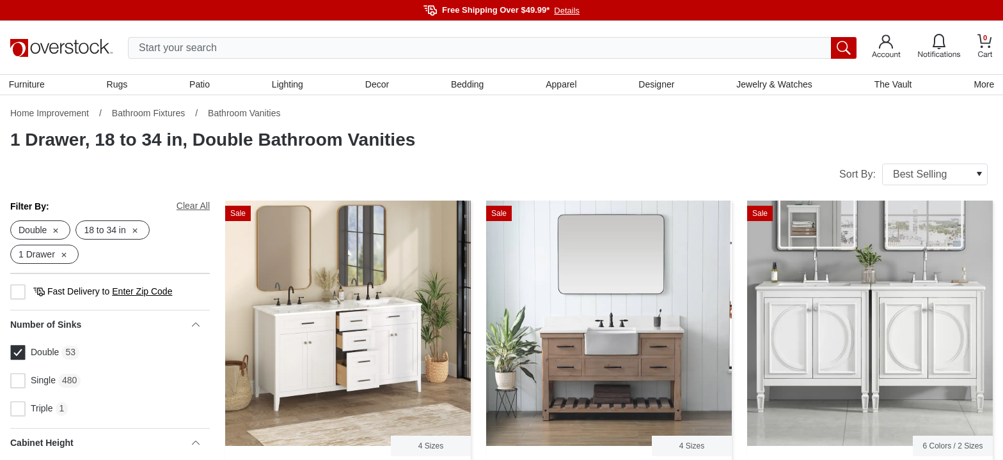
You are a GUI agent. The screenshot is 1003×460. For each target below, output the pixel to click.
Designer (656, 85)
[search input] (492, 48)
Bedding (467, 85)
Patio (201, 85)
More (982, 85)
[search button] (844, 48)
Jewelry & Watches (774, 85)
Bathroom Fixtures (148, 114)
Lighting (288, 85)
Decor (377, 85)
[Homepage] (61, 48)
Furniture (28, 85)
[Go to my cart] (985, 47)
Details (567, 10)
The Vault (892, 85)
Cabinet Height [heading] (105, 445)
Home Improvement (49, 114)
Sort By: (913, 176)
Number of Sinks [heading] (105, 326)
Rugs (118, 85)
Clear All (193, 207)
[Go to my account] (886, 47)
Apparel (561, 85)
